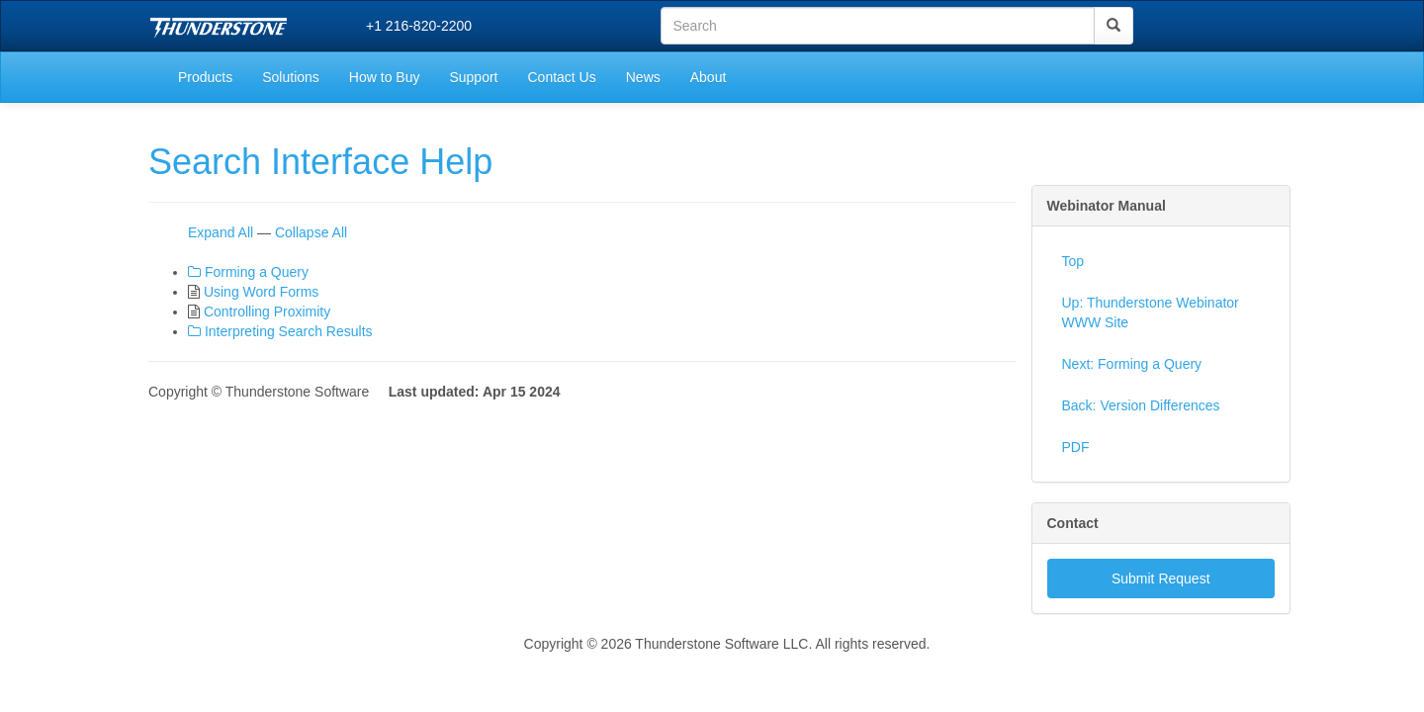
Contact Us (561, 77)
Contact (1073, 523)
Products (205, 77)
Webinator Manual (1106, 206)
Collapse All (311, 232)
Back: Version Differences (1141, 405)
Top (1073, 261)
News (643, 77)
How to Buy (384, 77)
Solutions (290, 77)
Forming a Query (257, 272)
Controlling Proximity (267, 311)
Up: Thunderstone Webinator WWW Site (1150, 312)
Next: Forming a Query (1132, 364)
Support (473, 77)
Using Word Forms (261, 292)
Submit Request (1161, 578)
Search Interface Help (320, 161)
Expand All (220, 232)
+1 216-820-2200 (419, 26)
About (708, 77)
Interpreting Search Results (289, 331)
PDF (1076, 447)
